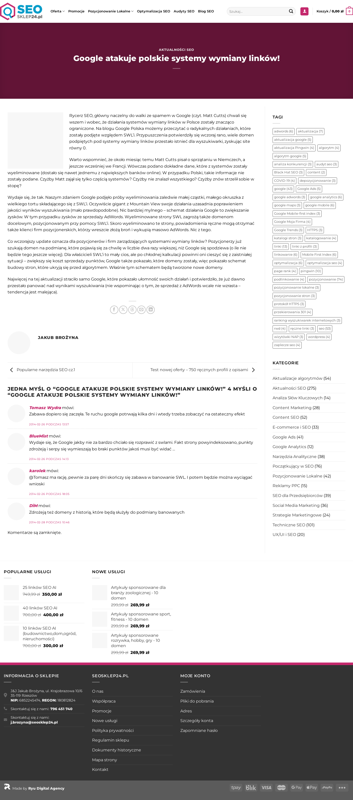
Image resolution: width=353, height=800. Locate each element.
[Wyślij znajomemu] (141, 310)
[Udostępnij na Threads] (132, 310)
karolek (37, 470)
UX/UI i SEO (284, 534)
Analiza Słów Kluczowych (298, 397)
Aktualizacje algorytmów (297, 378)
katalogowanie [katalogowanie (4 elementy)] (321, 238)
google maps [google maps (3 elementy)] (287, 205)
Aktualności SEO (176, 50)
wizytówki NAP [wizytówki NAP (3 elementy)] (288, 337)
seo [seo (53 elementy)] (325, 328)
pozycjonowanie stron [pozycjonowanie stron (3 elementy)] (294, 296)
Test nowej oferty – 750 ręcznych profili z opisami (203, 370)
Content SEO (286, 417)
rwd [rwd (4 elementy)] (279, 328)
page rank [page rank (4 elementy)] (285, 271)
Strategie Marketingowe (297, 515)
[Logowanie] (304, 11)
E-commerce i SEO (292, 427)
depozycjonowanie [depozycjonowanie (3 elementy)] (318, 181)
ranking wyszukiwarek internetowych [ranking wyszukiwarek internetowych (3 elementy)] (307, 320)
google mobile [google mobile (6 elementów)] (319, 205)
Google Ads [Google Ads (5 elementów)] (309, 189)
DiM (33, 505)
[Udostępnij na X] (123, 310)
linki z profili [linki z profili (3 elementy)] (304, 246)
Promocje (76, 11)
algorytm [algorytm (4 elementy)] (329, 148)
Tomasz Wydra (45, 407)
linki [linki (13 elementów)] (280, 246)
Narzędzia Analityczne (295, 456)
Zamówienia (192, 691)
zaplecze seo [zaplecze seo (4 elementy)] (287, 345)
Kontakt (100, 769)
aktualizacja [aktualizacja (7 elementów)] (310, 131)
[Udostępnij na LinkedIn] (150, 310)
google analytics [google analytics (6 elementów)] (326, 197)
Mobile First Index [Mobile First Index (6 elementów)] (319, 254)
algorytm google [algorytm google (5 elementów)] (290, 156)
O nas (97, 691)
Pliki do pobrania (197, 701)
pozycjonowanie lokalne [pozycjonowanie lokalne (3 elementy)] (296, 287)
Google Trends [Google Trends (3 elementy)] (288, 230)
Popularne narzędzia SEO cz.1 (41, 370)
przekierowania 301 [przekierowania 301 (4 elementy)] (292, 312)
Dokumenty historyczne (116, 750)
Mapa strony (104, 759)
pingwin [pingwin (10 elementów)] (311, 271)
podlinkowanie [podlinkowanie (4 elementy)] (289, 279)
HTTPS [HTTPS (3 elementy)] (314, 230)
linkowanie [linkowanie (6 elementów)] (285, 254)
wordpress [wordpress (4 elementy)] (319, 337)
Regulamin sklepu (110, 740)
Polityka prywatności (113, 730)
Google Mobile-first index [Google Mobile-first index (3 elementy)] (297, 213)
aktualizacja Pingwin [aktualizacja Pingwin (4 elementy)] (294, 148)
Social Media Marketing (296, 505)
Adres (186, 711)
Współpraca (104, 701)
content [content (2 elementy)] (316, 172)
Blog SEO (206, 11)
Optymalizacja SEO (153, 11)
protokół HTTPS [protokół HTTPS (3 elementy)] (289, 304)
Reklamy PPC (286, 485)
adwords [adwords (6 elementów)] (283, 131)
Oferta (58, 11)
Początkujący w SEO (293, 466)
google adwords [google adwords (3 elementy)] (289, 197)
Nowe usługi (104, 720)
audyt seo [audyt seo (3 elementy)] (326, 164)
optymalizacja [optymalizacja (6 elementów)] (288, 263)
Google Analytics (289, 446)
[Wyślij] (291, 11)
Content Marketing (292, 407)
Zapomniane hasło (199, 730)
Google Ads (284, 437)
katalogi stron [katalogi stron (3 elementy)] (287, 238)
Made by (34, 788)
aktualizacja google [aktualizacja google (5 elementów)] (292, 140)
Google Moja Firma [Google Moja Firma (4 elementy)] (292, 222)
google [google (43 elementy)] (283, 189)
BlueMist (38, 436)
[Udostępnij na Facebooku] (114, 310)
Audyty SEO (184, 11)
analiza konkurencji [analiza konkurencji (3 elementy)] (293, 164)
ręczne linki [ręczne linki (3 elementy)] (302, 328)
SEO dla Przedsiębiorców (298, 495)
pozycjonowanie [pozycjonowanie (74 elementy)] (326, 279)
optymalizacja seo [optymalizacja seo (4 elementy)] (324, 263)
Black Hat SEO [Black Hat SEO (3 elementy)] (288, 172)
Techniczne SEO (289, 525)
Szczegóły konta (196, 720)
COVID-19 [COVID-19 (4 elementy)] (284, 181)
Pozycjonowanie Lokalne (111, 11)
